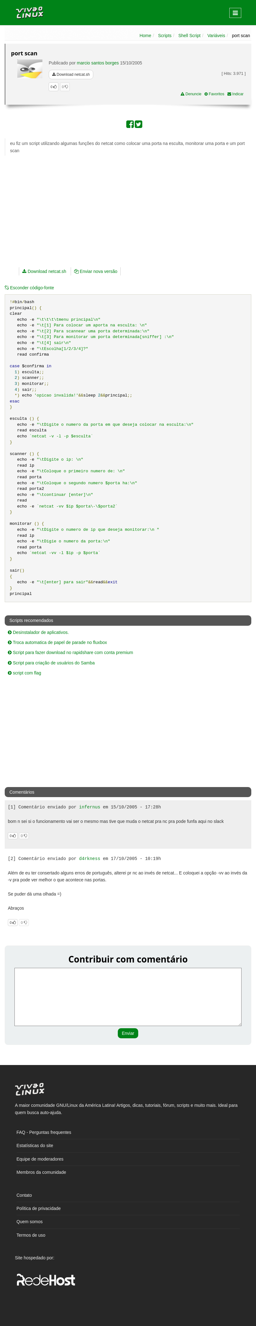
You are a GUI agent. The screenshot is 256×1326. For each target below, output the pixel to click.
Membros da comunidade (41, 1172)
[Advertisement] (94, 206)
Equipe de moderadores (40, 1159)
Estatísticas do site (35, 1145)
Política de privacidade (39, 1208)
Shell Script (189, 35)
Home (145, 35)
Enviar (128, 1033)
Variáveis (216, 35)
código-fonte (29, 287)
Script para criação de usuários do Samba (51, 662)
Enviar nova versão (95, 271)
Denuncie (191, 94)
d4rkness (89, 858)
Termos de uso (31, 1235)
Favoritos (214, 94)
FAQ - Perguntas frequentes (44, 1132)
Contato (24, 1195)
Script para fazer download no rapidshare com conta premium (70, 652)
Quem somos (30, 1221)
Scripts (165, 35)
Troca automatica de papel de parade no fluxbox (57, 642)
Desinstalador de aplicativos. (38, 632)
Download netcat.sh (71, 74)
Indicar (235, 94)
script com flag (24, 672)
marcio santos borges (98, 62)
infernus (89, 807)
